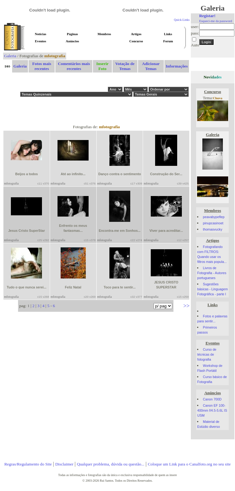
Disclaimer (64, 464)
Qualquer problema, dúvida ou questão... (110, 464)
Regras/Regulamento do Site (28, 464)
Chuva (217, 98)
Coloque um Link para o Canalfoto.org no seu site (189, 464)
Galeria (10, 56)
